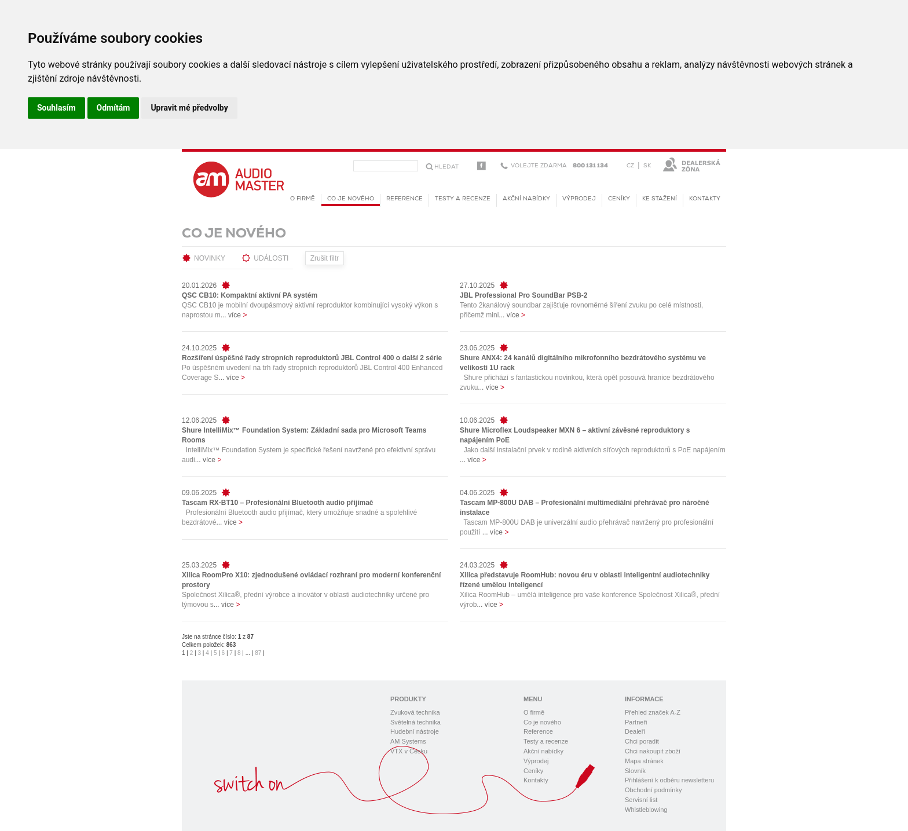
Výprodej (579, 199)
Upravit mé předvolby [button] (189, 107)
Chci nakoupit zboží (652, 751)
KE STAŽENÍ (659, 199)
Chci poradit (642, 741)
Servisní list (641, 799)
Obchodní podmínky (653, 789)
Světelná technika (415, 722)
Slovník (635, 770)
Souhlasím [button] (56, 107)
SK (647, 166)
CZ (630, 166)
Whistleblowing (646, 809)
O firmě (302, 199)
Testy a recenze (462, 199)
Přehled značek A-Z (652, 712)
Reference (404, 199)
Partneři (636, 722)
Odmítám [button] (113, 107)
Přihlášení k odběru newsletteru (669, 780)
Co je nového (350, 201)
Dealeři (635, 731)
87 (258, 653)
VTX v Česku (408, 751)
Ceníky (619, 199)
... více (234, 315)
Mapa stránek (644, 760)
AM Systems (408, 741)
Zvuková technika (415, 712)
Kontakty (704, 199)
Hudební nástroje (414, 731)
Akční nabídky (526, 199)
